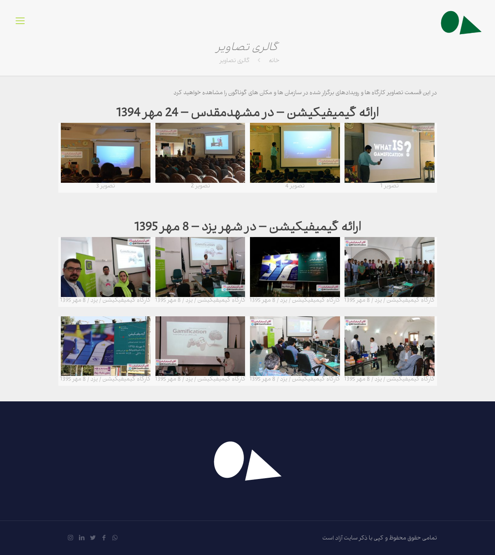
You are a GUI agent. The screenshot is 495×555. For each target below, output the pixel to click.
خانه (274, 61)
